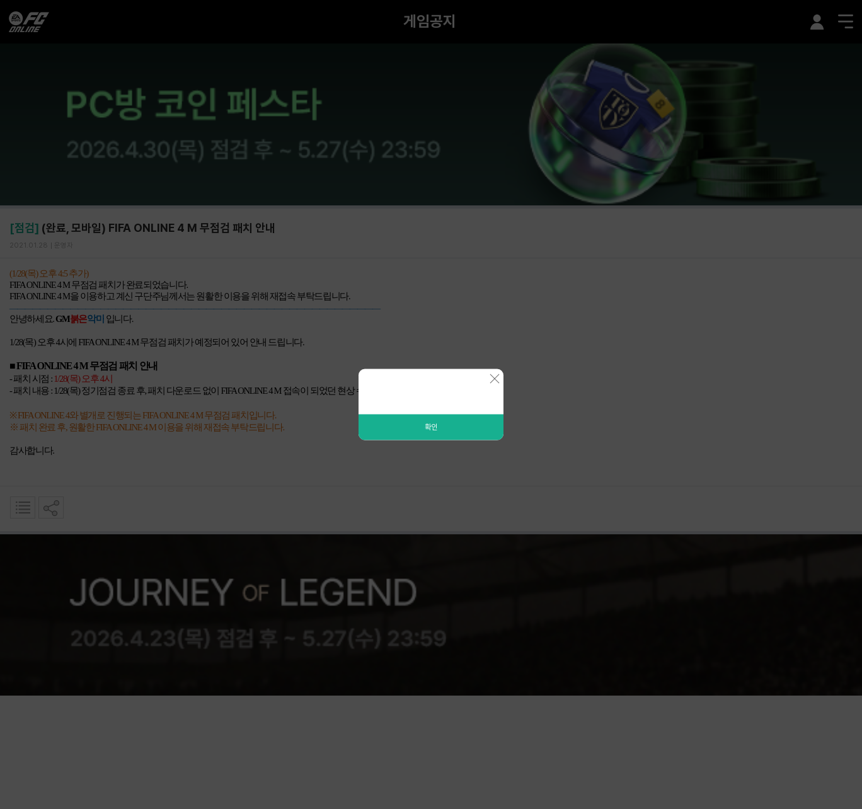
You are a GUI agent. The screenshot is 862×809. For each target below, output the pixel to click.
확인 (431, 427)
